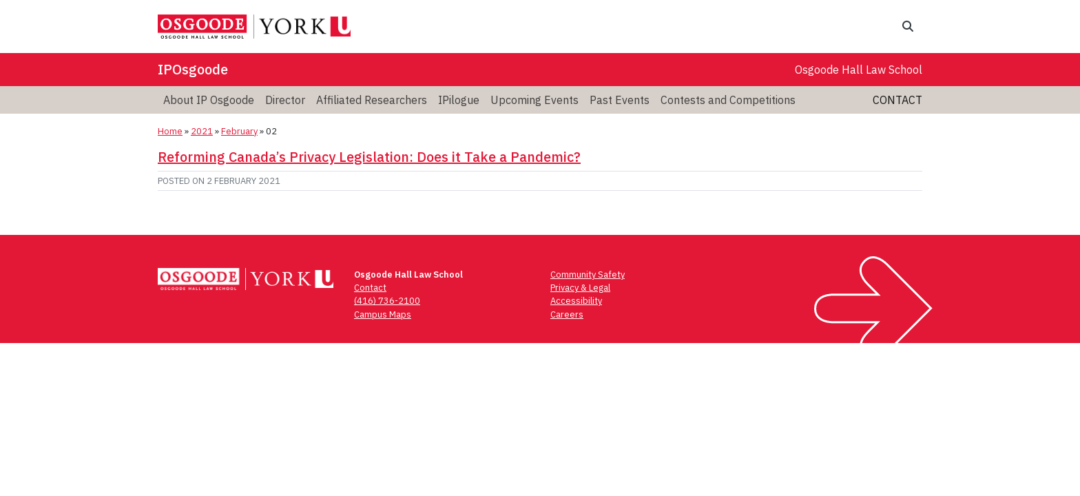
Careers (566, 314)
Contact (897, 100)
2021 (202, 131)
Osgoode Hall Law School (858, 69)
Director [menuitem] (285, 100)
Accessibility (576, 301)
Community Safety (587, 274)
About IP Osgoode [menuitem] (208, 100)
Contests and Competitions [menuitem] (728, 100)
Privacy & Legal (580, 287)
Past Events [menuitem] (620, 100)
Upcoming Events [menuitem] (534, 100)
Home (170, 131)
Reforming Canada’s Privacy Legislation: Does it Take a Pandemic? (369, 156)
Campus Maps (382, 314)
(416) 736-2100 (387, 301)
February (239, 131)
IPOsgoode (193, 69)
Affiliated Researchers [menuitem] (371, 100)
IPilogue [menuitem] (458, 100)
